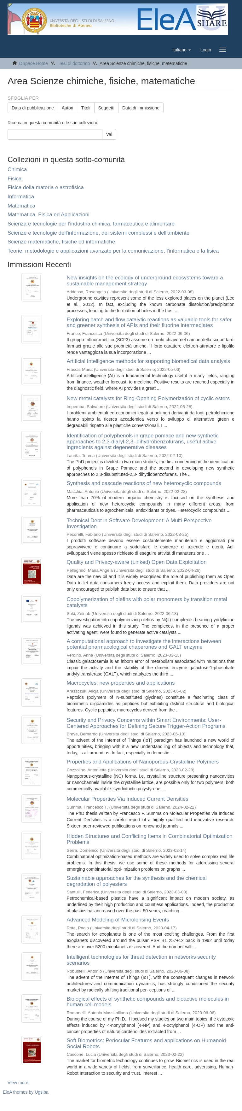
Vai (109, 134)
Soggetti (106, 107)
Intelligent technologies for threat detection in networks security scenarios (141, 960)
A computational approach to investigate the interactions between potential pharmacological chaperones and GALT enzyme (144, 644)
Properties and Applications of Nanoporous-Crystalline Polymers (143, 762)
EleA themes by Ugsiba (26, 1092)
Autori (67, 107)
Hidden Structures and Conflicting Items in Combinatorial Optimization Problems (150, 839)
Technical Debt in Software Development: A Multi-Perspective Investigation (139, 523)
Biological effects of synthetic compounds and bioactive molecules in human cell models (148, 1002)
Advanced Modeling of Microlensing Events (118, 920)
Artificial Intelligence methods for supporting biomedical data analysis (148, 361)
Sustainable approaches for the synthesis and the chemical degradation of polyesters (137, 881)
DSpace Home (33, 63)
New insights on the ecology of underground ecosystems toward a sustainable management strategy (145, 281)
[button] (181, 50)
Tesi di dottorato (74, 63)
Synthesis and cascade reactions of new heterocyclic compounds (144, 483)
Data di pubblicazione (33, 107)
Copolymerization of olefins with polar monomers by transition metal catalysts (147, 602)
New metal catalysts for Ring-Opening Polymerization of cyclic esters (148, 398)
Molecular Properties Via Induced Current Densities (127, 799)
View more (18, 1082)
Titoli (85, 107)
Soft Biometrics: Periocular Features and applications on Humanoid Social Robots (146, 1044)
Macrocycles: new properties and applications (121, 683)
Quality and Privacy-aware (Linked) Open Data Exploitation (137, 562)
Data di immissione (140, 107)
